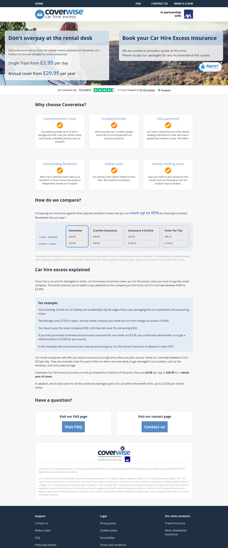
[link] (210, 67)
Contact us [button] (154, 426)
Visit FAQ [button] (73, 426)
